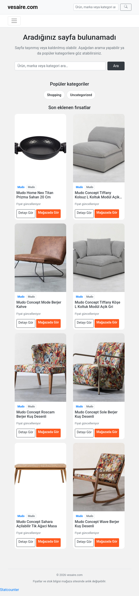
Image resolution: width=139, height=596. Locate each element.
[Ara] (125, 7)
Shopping (54, 95)
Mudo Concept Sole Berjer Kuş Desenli (96, 414)
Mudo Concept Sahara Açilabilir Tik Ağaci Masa (36, 524)
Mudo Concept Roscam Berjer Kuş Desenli (35, 414)
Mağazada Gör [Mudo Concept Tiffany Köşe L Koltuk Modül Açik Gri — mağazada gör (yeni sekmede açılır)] (106, 322)
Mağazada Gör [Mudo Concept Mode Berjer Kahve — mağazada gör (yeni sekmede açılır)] (48, 322)
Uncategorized (81, 95)
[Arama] (96, 7)
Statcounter (9, 590)
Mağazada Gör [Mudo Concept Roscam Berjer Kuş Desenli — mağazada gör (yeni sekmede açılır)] (48, 432)
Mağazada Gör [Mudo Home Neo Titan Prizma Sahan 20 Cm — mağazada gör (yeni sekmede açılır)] (48, 212)
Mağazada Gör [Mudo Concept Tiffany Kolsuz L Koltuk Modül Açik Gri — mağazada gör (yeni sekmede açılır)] (106, 212)
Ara (116, 66)
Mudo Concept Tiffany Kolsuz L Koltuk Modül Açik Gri (97, 195)
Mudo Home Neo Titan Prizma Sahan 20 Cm (34, 195)
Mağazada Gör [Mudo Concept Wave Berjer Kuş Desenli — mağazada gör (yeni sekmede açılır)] (106, 541)
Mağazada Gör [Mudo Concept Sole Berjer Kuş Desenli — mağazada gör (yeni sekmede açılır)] (106, 432)
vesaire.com (23, 7)
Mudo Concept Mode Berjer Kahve (38, 304)
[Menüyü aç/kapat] (14, 20)
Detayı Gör (26, 213)
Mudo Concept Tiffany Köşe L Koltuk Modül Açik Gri (97, 304)
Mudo (21, 187)
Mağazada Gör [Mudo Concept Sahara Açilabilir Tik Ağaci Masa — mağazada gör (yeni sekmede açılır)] (48, 541)
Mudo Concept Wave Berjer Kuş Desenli (97, 524)
